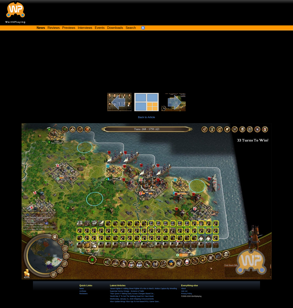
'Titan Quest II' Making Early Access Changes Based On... (132, 294)
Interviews (85, 27)
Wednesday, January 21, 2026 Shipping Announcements (132, 299)
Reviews (54, 27)
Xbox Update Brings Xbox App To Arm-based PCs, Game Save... (135, 301)
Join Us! (184, 291)
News (81, 288)
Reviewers (83, 294)
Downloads (115, 27)
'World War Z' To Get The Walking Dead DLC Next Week (132, 296)
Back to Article (146, 117)
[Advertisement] (146, 62)
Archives (82, 291)
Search (131, 27)
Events (100, 27)
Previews (68, 27)
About (183, 288)
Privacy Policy (186, 294)
